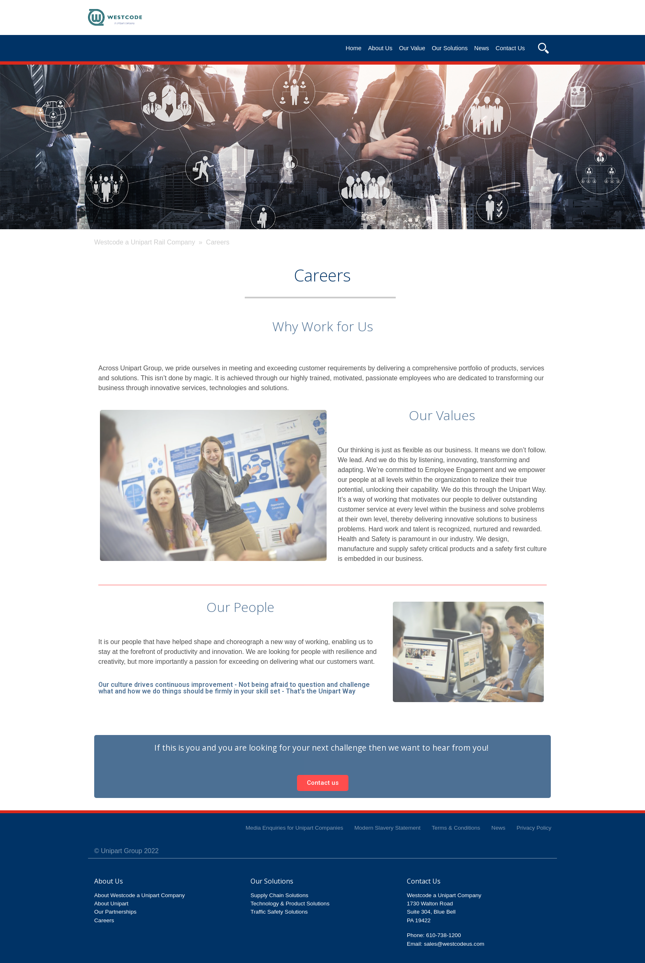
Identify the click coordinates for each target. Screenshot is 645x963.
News (481, 48)
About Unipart (111, 903)
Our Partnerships (115, 912)
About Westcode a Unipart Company (139, 895)
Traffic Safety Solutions (279, 912)
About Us (380, 48)
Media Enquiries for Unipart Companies (294, 828)
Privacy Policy (534, 828)
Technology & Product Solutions (290, 903)
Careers (104, 920)
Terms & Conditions (456, 828)
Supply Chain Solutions (280, 895)
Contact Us (510, 48)
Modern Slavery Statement (387, 828)
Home (353, 48)
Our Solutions (450, 48)
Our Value (412, 48)
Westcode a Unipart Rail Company (144, 242)
